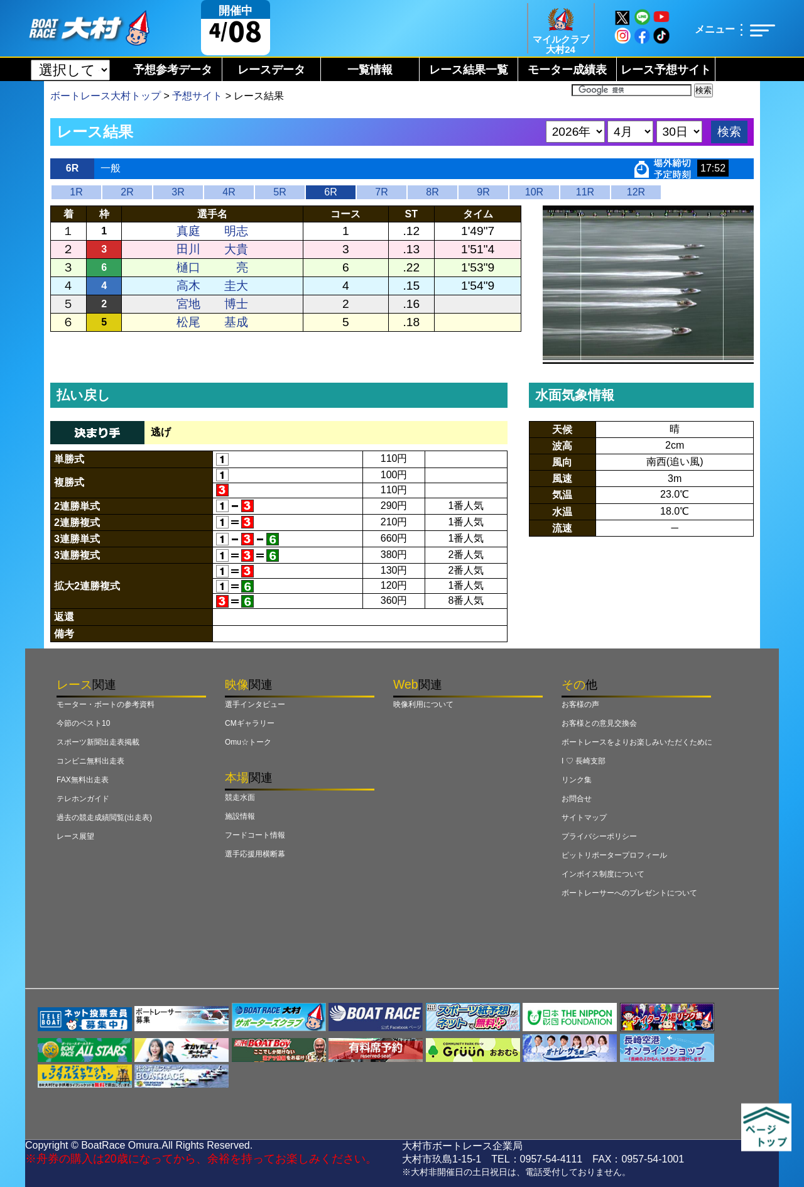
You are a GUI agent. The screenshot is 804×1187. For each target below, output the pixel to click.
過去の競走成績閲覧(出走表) (104, 817)
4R (228, 192)
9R (483, 192)
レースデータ (271, 69)
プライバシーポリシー (599, 836)
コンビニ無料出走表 (90, 761)
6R (330, 192)
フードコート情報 (255, 835)
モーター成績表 (567, 69)
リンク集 (577, 779)
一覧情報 (370, 69)
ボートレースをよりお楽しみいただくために (637, 742)
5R (279, 192)
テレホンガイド (83, 798)
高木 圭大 (212, 285)
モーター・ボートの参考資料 (106, 704)
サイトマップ (584, 817)
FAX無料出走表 (83, 779)
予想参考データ (172, 69)
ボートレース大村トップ (105, 95)
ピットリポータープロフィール (614, 855)
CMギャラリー (249, 723)
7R (381, 192)
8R (432, 192)
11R (585, 192)
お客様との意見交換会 (599, 723)
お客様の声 (580, 704)
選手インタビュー (255, 704)
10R (534, 192)
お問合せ (577, 798)
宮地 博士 (212, 303)
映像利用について (423, 704)
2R (127, 192)
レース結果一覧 (468, 69)
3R (177, 192)
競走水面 (240, 797)
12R (636, 192)
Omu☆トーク (248, 742)
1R (76, 192)
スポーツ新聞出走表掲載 (98, 742)
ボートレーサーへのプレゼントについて (629, 893)
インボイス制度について (603, 874)
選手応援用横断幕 (255, 854)
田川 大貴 (212, 249)
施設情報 (240, 816)
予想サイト (197, 95)
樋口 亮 (212, 267)
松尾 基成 (212, 322)
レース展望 (75, 836)
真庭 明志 (212, 231)
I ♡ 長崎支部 (584, 761)
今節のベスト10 (83, 723)
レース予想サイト (666, 69)
